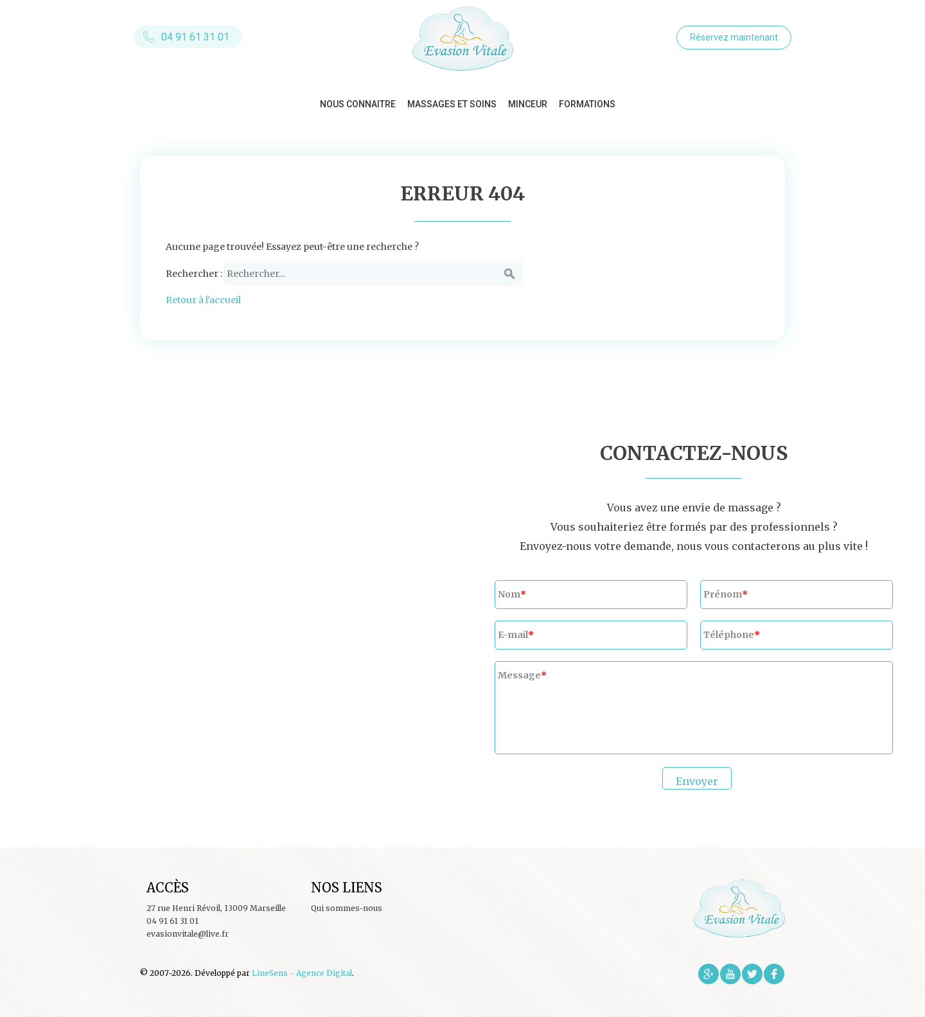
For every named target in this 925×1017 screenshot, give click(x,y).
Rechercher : (194, 273)
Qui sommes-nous (346, 908)
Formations (587, 104)
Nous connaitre (358, 104)
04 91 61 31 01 (195, 37)
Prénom (722, 594)
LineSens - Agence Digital (302, 973)
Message (519, 675)
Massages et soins (452, 104)
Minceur (527, 104)
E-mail (513, 635)
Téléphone (728, 635)
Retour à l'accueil (203, 300)
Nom (509, 594)
